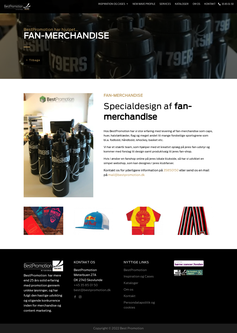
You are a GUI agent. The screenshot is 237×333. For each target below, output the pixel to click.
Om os (196, 4)
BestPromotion (135, 270)
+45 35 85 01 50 (86, 285)
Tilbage (34, 60)
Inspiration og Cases (111, 4)
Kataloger (182, 4)
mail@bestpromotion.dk (126, 175)
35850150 (171, 170)
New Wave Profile (144, 4)
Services (165, 4)
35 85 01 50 (228, 4)
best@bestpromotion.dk (92, 290)
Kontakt (209, 4)
